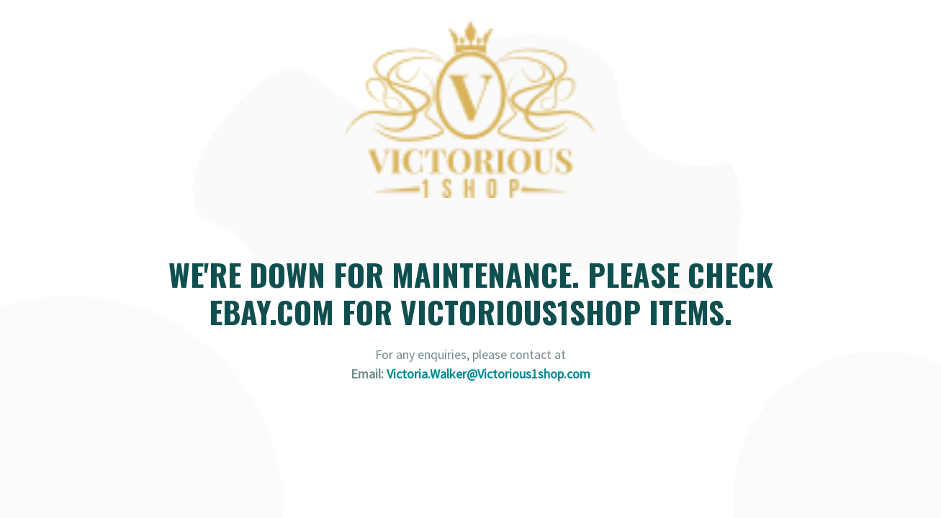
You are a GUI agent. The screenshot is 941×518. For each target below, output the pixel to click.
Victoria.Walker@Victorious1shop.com (488, 373)
